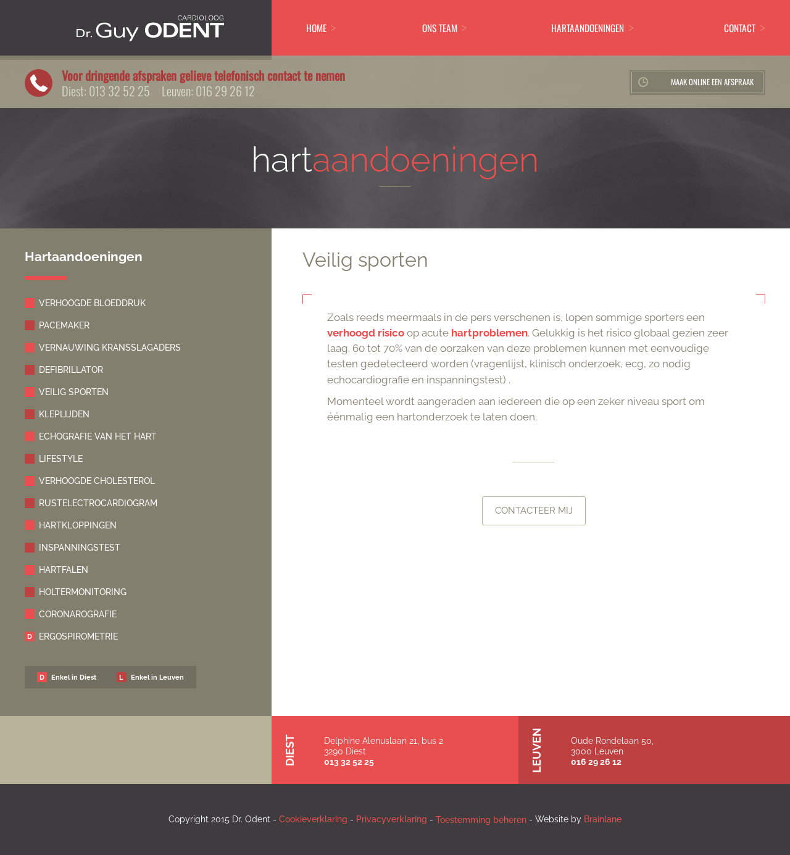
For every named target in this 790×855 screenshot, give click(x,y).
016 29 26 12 (225, 90)
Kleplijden (64, 414)
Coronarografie (78, 614)
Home (316, 28)
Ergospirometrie (78, 636)
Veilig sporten (74, 392)
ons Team (439, 28)
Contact (739, 28)
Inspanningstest (79, 547)
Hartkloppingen (78, 525)
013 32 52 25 (119, 90)
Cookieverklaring (313, 819)
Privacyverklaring (391, 819)
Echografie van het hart (98, 436)
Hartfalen (63, 569)
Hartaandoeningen (587, 28)
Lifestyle (61, 458)
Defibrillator (71, 369)
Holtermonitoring (83, 592)
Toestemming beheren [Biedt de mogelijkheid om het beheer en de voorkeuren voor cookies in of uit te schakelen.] (481, 819)
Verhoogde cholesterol (97, 481)
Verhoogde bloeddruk (92, 303)
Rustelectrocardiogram (98, 503)
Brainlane (603, 819)
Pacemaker (64, 325)
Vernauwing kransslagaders (110, 347)
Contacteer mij (534, 510)
